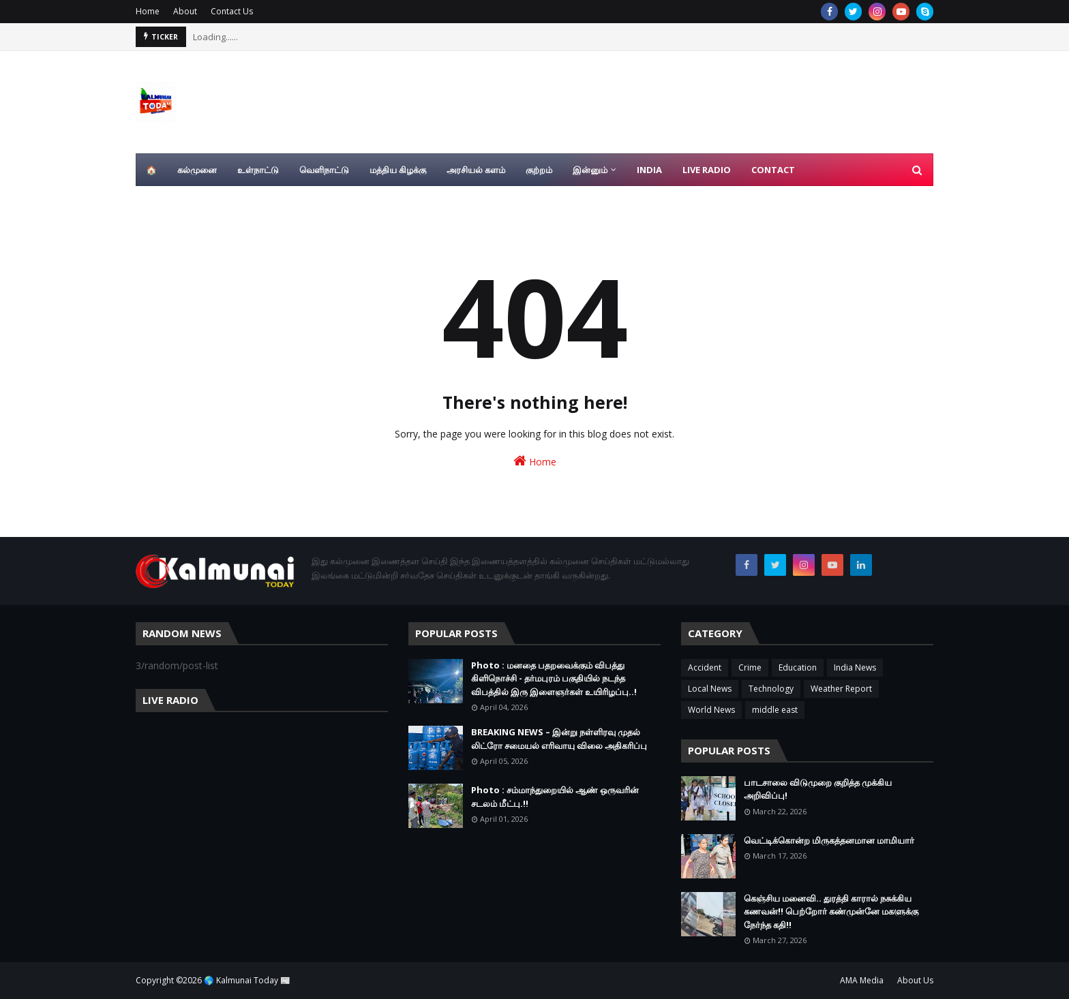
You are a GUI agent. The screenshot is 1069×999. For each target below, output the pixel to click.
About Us (915, 980)
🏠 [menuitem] (151, 170)
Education (798, 667)
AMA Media (862, 980)
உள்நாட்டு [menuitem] (258, 170)
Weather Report (841, 688)
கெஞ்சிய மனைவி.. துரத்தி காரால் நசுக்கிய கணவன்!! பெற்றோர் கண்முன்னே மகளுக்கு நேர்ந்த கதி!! (831, 911)
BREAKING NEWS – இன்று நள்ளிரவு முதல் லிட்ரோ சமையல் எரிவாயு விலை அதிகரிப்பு (559, 739)
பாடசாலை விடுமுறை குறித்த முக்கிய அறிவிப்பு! (818, 789)
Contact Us (232, 11)
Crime (750, 667)
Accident (704, 667)
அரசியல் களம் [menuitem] (476, 170)
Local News (710, 688)
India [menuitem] (649, 170)
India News (855, 667)
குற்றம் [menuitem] (539, 170)
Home (148, 11)
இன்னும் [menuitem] (590, 170)
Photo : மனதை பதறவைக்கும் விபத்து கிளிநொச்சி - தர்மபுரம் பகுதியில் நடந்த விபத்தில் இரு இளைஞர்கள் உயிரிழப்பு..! (554, 678)
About (185, 11)
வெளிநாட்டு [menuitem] (324, 170)
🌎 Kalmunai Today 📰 (247, 980)
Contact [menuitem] (773, 170)
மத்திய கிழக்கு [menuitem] (398, 170)
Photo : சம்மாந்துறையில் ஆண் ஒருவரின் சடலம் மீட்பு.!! (555, 797)
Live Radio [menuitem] (706, 170)
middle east (775, 710)
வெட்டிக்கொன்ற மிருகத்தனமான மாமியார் (829, 840)
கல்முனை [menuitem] (197, 170)
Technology (771, 688)
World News (711, 710)
